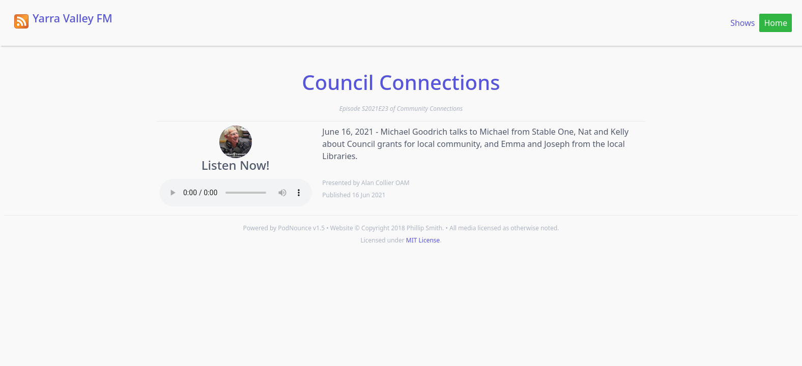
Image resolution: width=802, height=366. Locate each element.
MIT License (423, 240)
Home (775, 22)
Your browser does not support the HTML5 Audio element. (235, 192)
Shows (742, 22)
